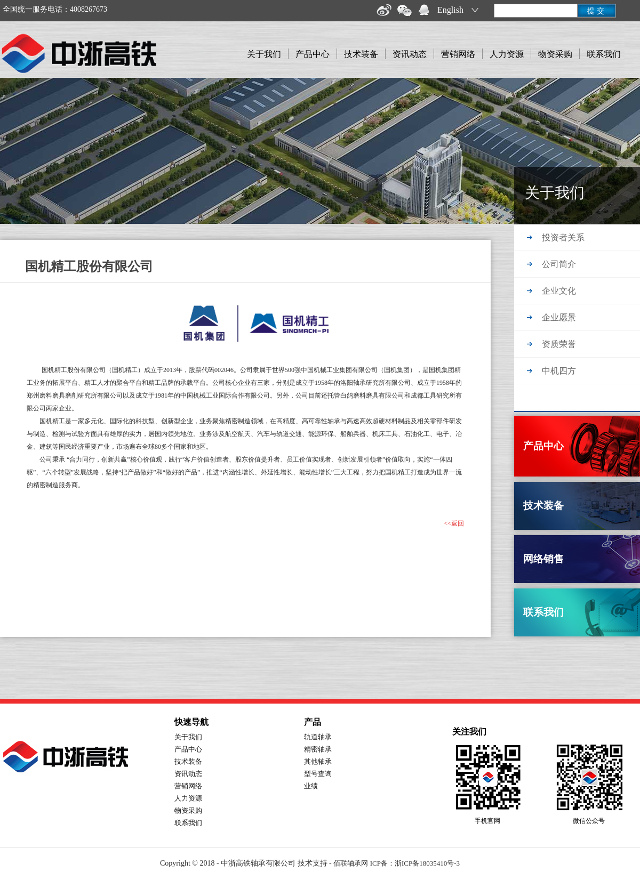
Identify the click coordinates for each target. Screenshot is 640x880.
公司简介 (559, 264)
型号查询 (318, 774)
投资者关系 (563, 237)
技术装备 (361, 54)
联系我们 (604, 54)
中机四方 (559, 370)
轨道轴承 (318, 737)
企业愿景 (559, 317)
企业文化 (559, 290)
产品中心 (312, 54)
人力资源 (507, 54)
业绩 (311, 786)
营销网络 (458, 54)
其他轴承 (318, 761)
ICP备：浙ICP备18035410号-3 (415, 863)
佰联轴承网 (350, 863)
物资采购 (555, 54)
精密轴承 (318, 749)
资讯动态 (410, 54)
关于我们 (264, 54)
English (450, 9)
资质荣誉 (559, 344)
